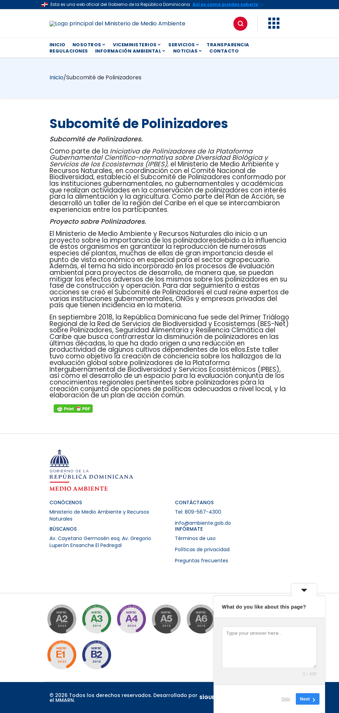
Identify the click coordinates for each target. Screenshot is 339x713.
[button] (273, 27)
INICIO (57, 44)
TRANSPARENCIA (228, 44)
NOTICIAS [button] (188, 51)
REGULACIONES (68, 51)
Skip (286, 699)
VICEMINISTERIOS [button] (137, 44)
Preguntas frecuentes (201, 560)
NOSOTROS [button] (89, 44)
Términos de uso (195, 538)
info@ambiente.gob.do (203, 523)
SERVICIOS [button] (184, 44)
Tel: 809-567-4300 (198, 511)
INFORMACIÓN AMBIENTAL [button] (130, 51)
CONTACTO (224, 51)
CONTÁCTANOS (194, 502)
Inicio (56, 77)
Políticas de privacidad (202, 549)
